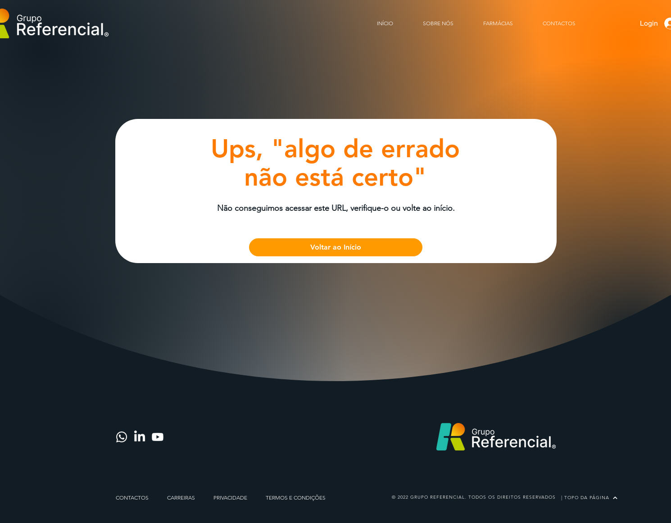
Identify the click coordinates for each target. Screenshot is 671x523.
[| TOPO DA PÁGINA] (589, 497)
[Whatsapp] (121, 437)
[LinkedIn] (139, 437)
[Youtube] (157, 437)
